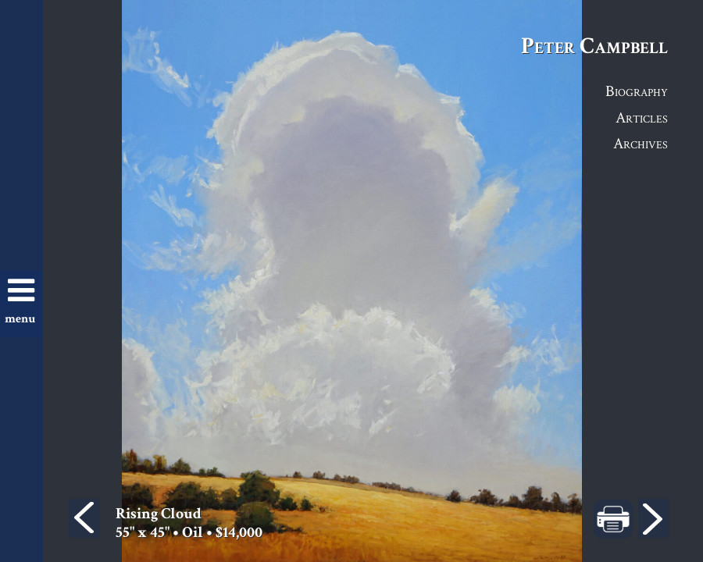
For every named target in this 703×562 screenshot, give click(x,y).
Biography (636, 90)
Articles (642, 117)
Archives (640, 143)
